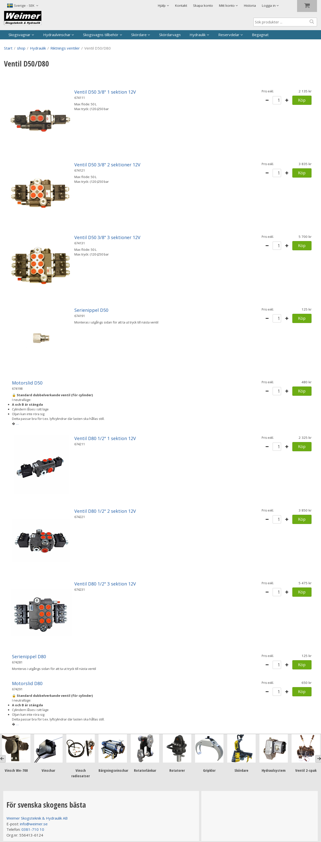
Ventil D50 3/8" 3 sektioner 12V (107, 237)
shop (21, 48)
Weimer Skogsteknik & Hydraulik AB (37, 818)
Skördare (139, 34)
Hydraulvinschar (57, 34)
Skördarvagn (170, 34)
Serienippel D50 (91, 310)
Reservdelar (228, 34)
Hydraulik (198, 34)
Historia (250, 5)
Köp (302, 100)
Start (8, 48)
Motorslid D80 (27, 683)
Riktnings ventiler (65, 48)
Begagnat (260, 34)
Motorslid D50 (27, 383)
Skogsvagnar (19, 34)
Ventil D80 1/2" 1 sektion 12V (105, 438)
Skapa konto (203, 5)
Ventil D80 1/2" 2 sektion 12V (105, 511)
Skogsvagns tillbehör (100, 34)
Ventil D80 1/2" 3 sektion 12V (105, 584)
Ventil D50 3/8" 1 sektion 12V (105, 92)
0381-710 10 (32, 829)
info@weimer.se (34, 823)
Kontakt (181, 5)
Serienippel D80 (29, 656)
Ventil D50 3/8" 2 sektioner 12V (107, 165)
